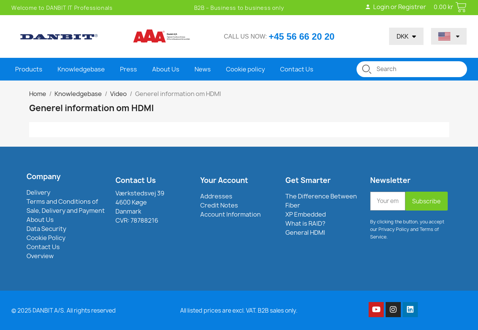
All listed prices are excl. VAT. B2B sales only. (238, 311)
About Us (165, 69)
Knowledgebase (81, 69)
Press (128, 69)
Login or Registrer (395, 7)
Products (28, 69)
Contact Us (296, 69)
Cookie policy (245, 69)
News (203, 69)
